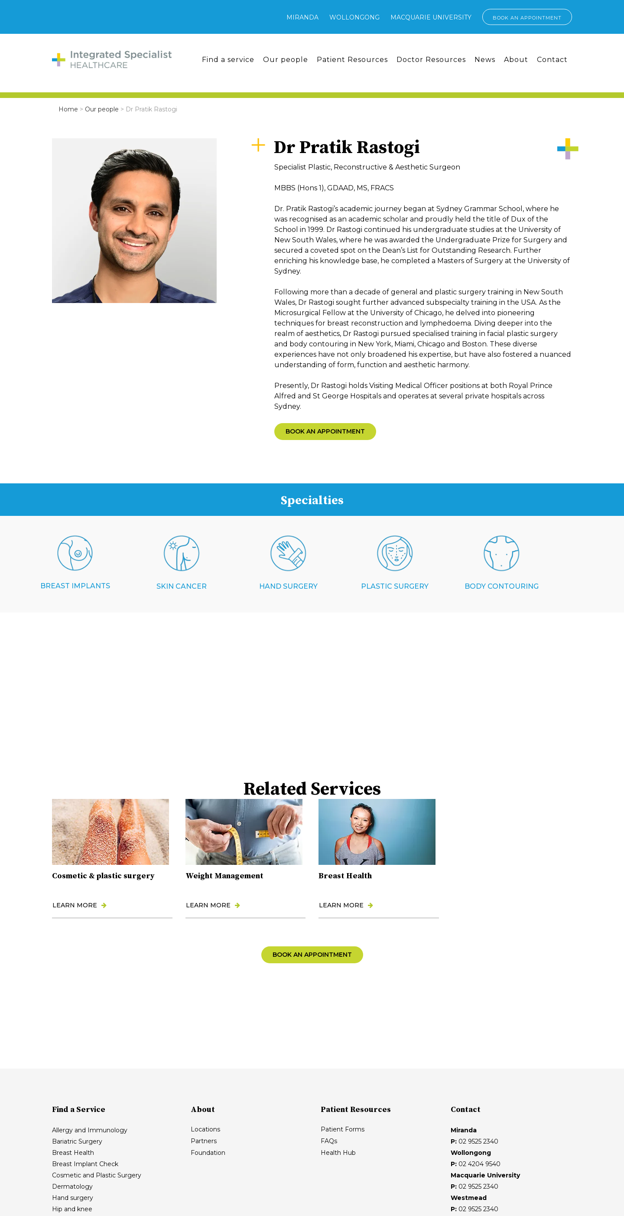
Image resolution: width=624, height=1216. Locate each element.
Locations (205, 1129)
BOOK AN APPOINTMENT (527, 18)
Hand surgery (72, 1198)
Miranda (302, 17)
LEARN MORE (79, 905)
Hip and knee (72, 1209)
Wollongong (354, 17)
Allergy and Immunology (89, 1130)
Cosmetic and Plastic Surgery (96, 1175)
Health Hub (338, 1153)
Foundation (208, 1153)
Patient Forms (342, 1129)
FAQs (329, 1141)
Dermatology (72, 1186)
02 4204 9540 (479, 1164)
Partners (204, 1141)
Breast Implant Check (85, 1164)
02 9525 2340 (478, 1141)
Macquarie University (430, 17)
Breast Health (73, 1153)
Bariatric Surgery (77, 1141)
